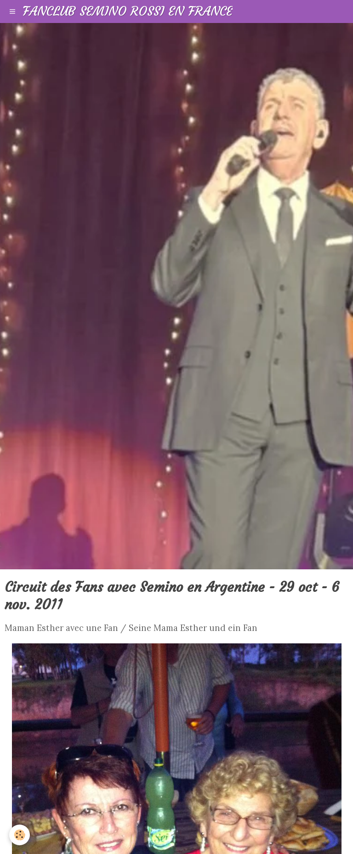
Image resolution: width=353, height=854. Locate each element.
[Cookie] (19, 835)
